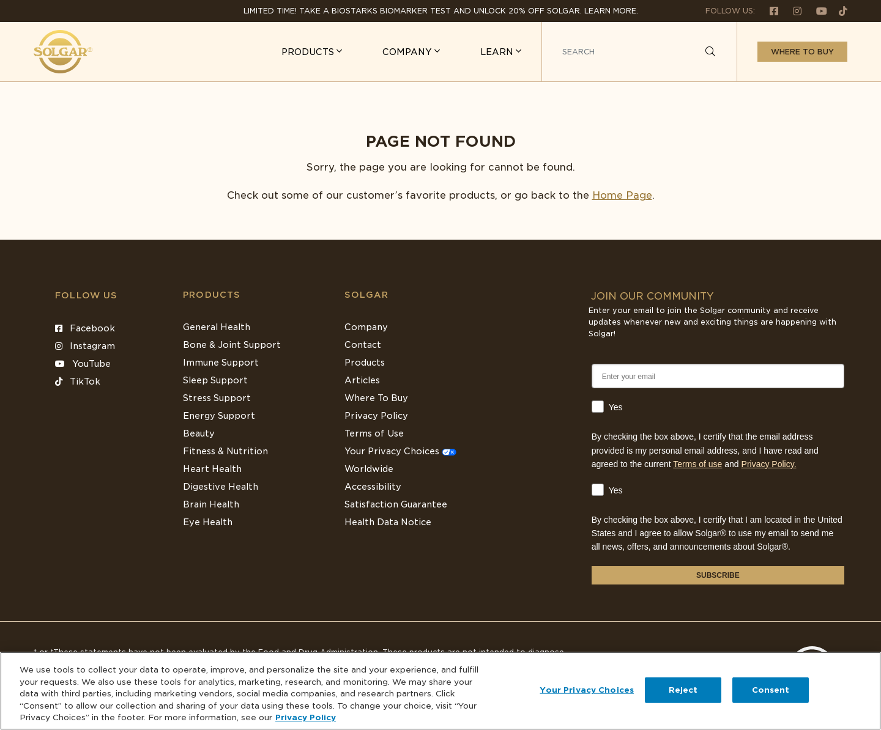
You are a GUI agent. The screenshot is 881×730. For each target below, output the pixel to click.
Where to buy (802, 51)
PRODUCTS (308, 52)
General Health (216, 327)
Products (211, 295)
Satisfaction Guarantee (395, 504)
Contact (362, 345)
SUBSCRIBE (718, 575)
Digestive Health (220, 487)
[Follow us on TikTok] (838, 10)
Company (366, 327)
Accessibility (372, 487)
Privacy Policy (376, 416)
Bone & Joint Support (232, 345)
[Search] (710, 52)
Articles (362, 380)
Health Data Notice (387, 522)
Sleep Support (215, 380)
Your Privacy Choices (400, 451)
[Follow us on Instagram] (792, 10)
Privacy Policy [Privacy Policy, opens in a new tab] (305, 717)
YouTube (83, 364)
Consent (771, 690)
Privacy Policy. (769, 464)
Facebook (85, 328)
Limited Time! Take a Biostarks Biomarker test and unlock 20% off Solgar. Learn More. (440, 10)
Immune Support (221, 362)
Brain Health (211, 504)
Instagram (85, 346)
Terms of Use (374, 433)
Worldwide (368, 469)
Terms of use (697, 464)
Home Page (622, 195)
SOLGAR (366, 295)
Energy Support (219, 416)
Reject (683, 690)
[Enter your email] (718, 376)
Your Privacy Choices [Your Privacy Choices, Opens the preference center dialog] (587, 690)
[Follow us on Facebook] (769, 10)
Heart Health (212, 469)
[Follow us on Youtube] (817, 10)
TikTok (77, 381)
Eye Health (207, 522)
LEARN (498, 52)
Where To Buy (376, 398)
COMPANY (408, 52)
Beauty (199, 433)
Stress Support (217, 398)
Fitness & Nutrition (225, 451)
